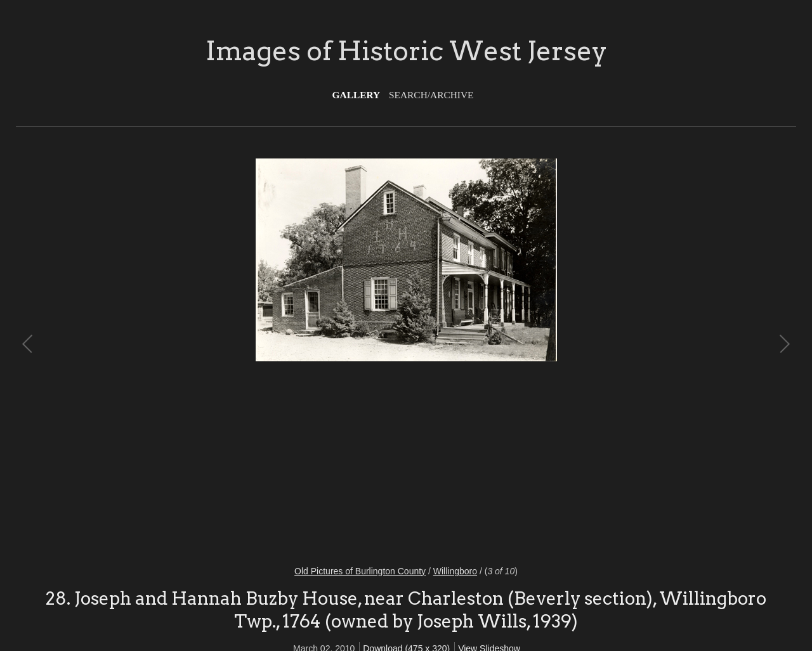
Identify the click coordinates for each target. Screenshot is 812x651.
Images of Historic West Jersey (406, 51)
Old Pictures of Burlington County (360, 571)
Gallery (356, 94)
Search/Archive (431, 94)
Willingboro (455, 571)
